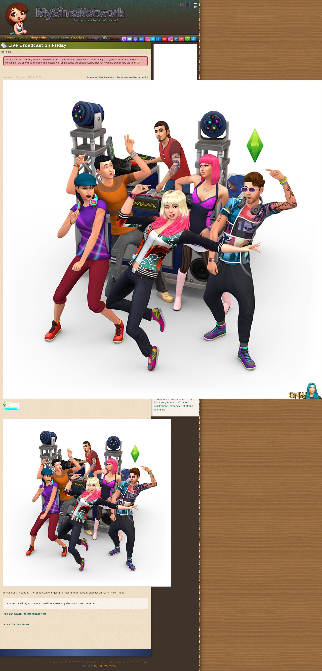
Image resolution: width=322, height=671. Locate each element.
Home (10, 37)
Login (185, 4)
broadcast (92, 77)
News (22, 37)
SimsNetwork (61, 11)
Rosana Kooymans (105, 666)
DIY (104, 37)
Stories (78, 37)
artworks (143, 77)
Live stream (122, 77)
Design (86, 666)
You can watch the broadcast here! (25, 613)
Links (114, 37)
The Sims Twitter (20, 624)
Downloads (59, 37)
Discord (93, 37)
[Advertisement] (75, 638)
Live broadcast (107, 77)
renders (133, 77)
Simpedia (37, 37)
